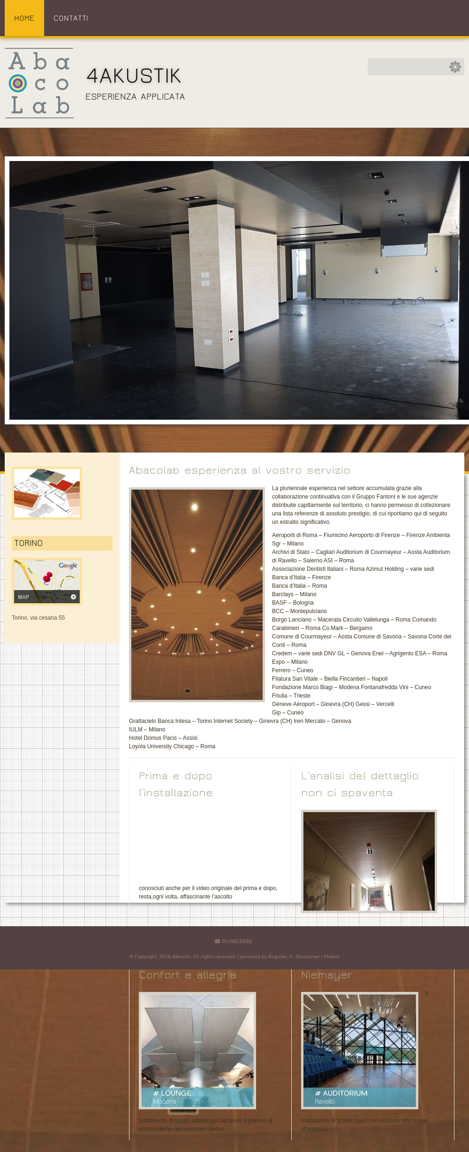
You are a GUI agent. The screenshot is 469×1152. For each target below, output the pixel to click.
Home (24, 18)
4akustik (133, 75)
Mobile (332, 956)
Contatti (70, 18)
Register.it (280, 956)
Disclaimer (308, 956)
